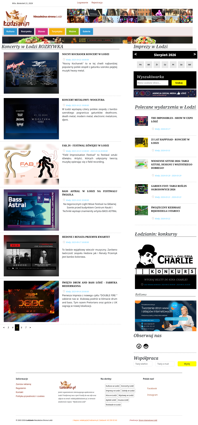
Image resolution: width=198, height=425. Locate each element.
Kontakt (19, 392)
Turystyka (57, 31)
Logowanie (82, 2)
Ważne (72, 31)
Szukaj (179, 82)
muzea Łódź (123, 400)
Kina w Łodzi (111, 395)
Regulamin (21, 388)
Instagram (152, 394)
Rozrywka (26, 31)
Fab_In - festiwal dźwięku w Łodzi (85, 145)
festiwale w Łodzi (113, 404)
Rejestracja (97, 2)
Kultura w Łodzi (112, 386)
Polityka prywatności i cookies (30, 396)
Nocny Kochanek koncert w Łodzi (85, 54)
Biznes (41, 31)
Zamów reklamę (23, 384)
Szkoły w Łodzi (128, 390)
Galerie (86, 31)
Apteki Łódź (111, 400)
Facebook (152, 388)
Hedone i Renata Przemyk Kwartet (86, 236)
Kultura (10, 31)
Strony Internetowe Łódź (148, 420)
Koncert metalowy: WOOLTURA (83, 99)
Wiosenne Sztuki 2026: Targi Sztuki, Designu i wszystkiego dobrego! (171, 164)
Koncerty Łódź (127, 386)
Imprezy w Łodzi (113, 390)
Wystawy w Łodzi (126, 395)
